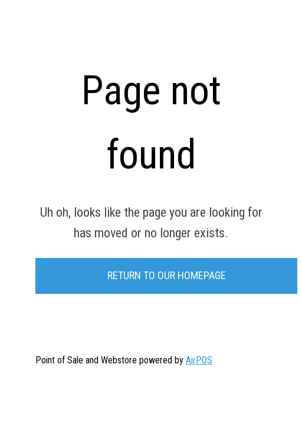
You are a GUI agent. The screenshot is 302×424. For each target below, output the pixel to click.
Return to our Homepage (166, 275)
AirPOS (199, 360)
